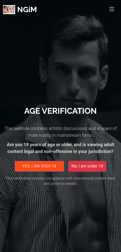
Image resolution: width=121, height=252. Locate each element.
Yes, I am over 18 (39, 168)
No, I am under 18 (87, 167)
